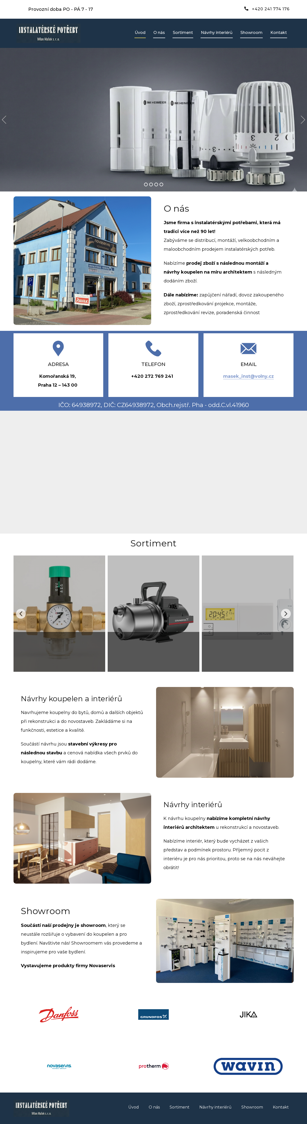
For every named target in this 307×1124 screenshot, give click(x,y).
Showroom (251, 32)
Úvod (140, 32)
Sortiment (183, 32)
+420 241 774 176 (267, 9)
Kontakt (278, 32)
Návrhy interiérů (217, 32)
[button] (4, 120)
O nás (159, 32)
